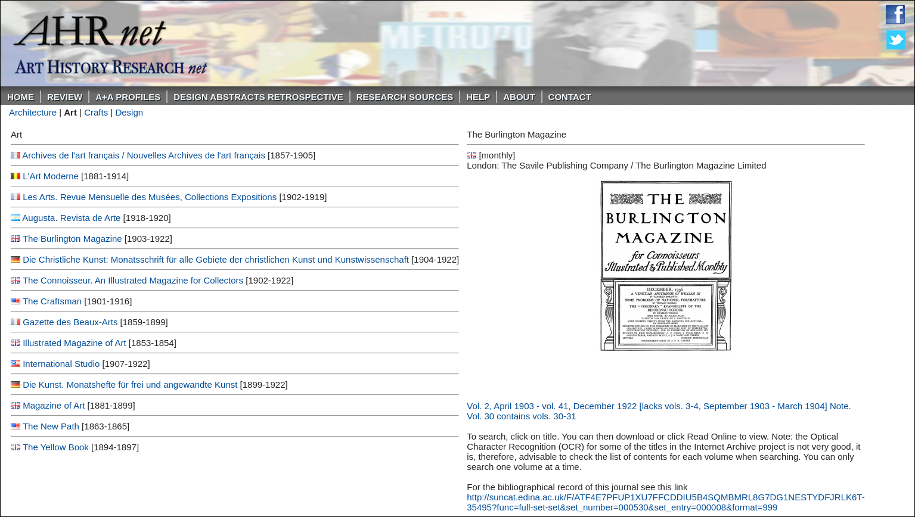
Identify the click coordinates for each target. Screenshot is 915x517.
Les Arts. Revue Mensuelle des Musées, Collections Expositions (150, 197)
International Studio (61, 364)
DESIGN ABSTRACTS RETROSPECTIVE (258, 97)
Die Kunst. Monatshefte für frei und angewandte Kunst (130, 384)
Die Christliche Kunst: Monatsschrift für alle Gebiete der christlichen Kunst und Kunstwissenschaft (216, 259)
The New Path (51, 426)
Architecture (33, 112)
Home (20, 97)
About (519, 97)
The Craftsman (52, 301)
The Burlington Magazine (72, 238)
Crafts (96, 112)
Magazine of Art (54, 405)
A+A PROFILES (127, 97)
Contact (569, 97)
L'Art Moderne (51, 176)
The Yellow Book (56, 447)
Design (129, 112)
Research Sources (405, 97)
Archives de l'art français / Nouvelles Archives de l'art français (143, 155)
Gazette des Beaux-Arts (70, 322)
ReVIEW (64, 97)
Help (478, 97)
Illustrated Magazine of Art (74, 343)
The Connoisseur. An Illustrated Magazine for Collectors (133, 280)
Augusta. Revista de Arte (71, 218)
